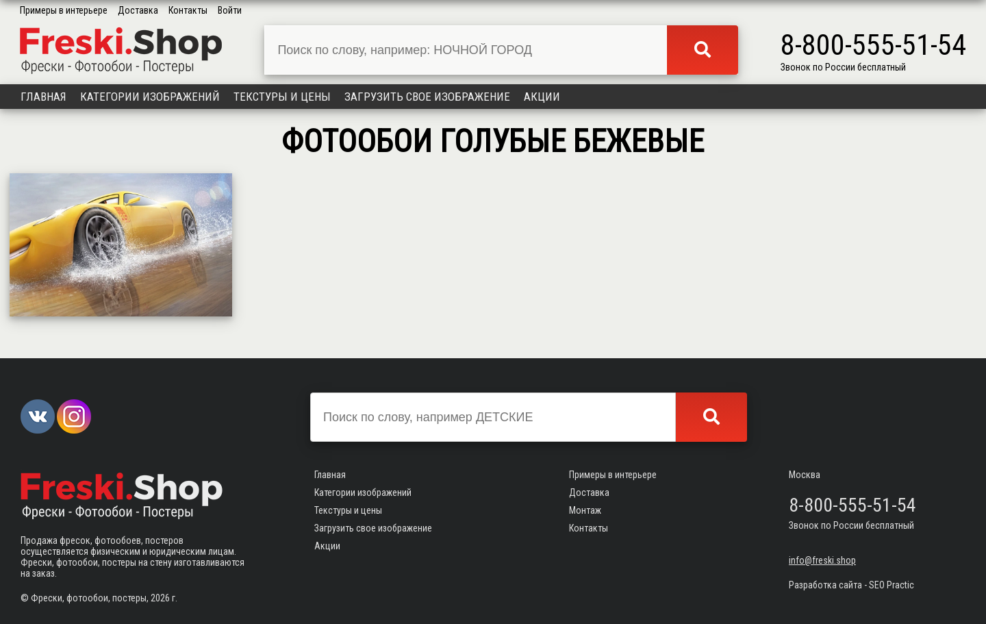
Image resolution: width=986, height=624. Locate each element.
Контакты (187, 10)
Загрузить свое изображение (427, 96)
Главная (43, 96)
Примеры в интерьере (64, 10)
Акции (542, 96)
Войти (230, 10)
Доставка (138, 10)
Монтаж (585, 510)
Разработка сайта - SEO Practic (851, 584)
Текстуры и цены (282, 96)
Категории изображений (150, 96)
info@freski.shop (822, 560)
